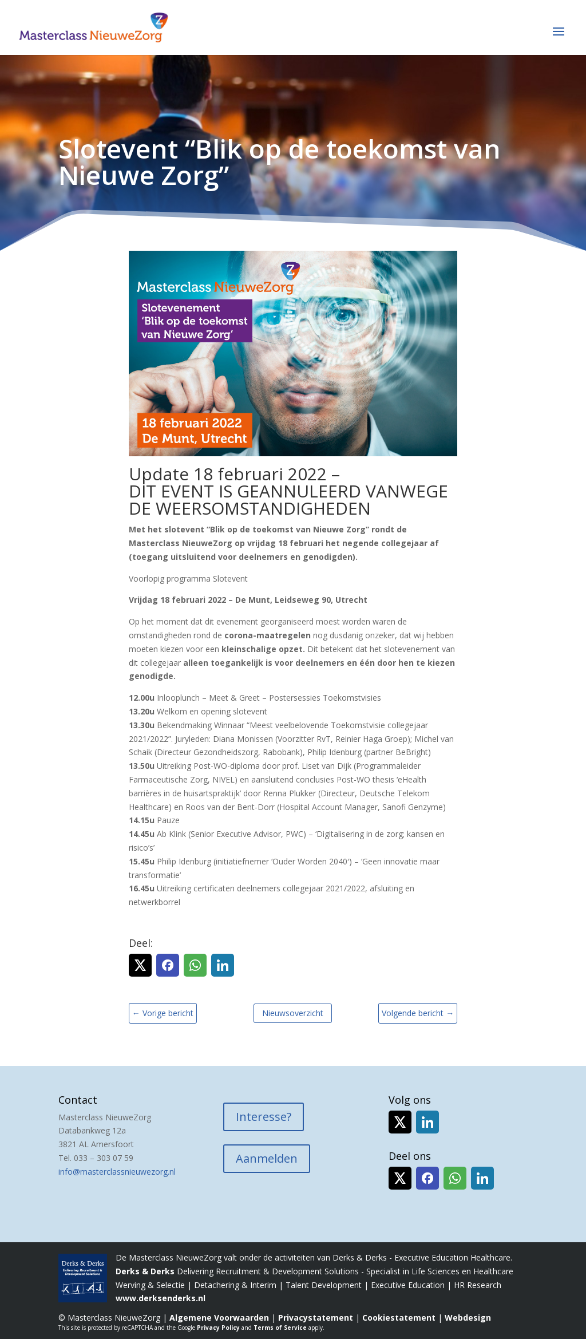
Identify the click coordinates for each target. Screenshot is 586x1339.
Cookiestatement (398, 1317)
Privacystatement (315, 1317)
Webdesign (468, 1317)
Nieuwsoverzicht (292, 1013)
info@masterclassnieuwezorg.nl (117, 1171)
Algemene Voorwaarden (219, 1317)
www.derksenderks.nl (160, 1298)
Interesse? (263, 1116)
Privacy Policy (218, 1328)
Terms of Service (280, 1328)
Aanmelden (267, 1158)
